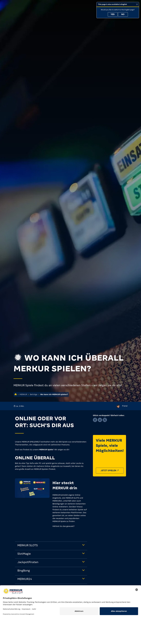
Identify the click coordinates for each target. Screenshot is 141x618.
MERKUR (23, 394)
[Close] (137, 4)
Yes (113, 14)
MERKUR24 (24, 579)
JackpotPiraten (27, 562)
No (122, 14)
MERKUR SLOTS (27, 545)
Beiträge (33, 394)
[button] (95, 420)
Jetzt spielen (110, 470)
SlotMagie (24, 553)
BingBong (23, 570)
